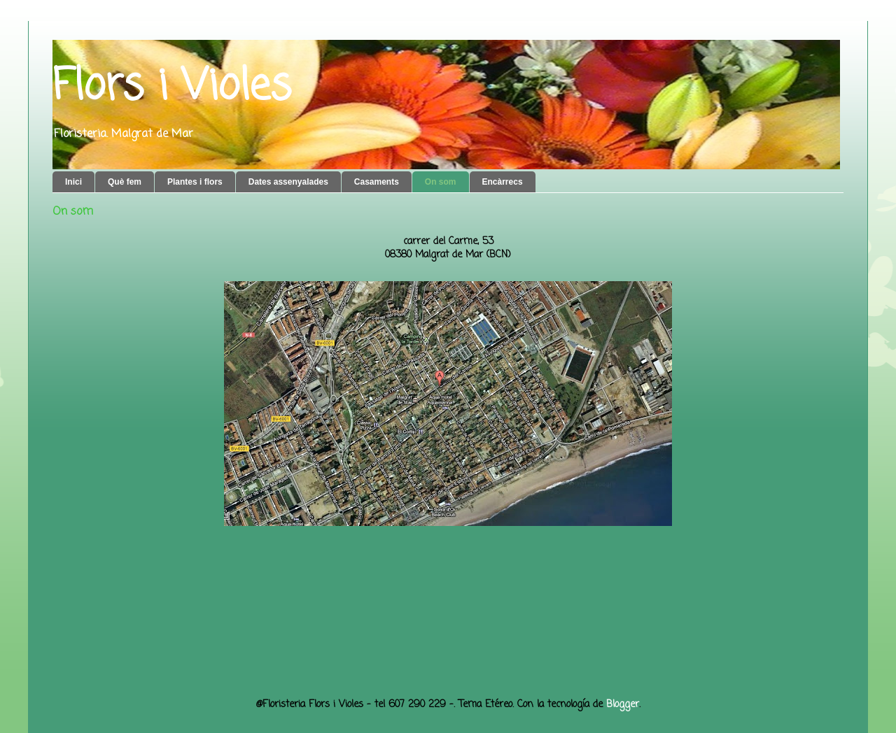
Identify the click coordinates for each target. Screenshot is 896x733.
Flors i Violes (171, 87)
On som (440, 182)
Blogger (622, 704)
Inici (73, 182)
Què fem (124, 182)
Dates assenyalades (288, 182)
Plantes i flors (195, 182)
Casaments (376, 182)
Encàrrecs (502, 182)
